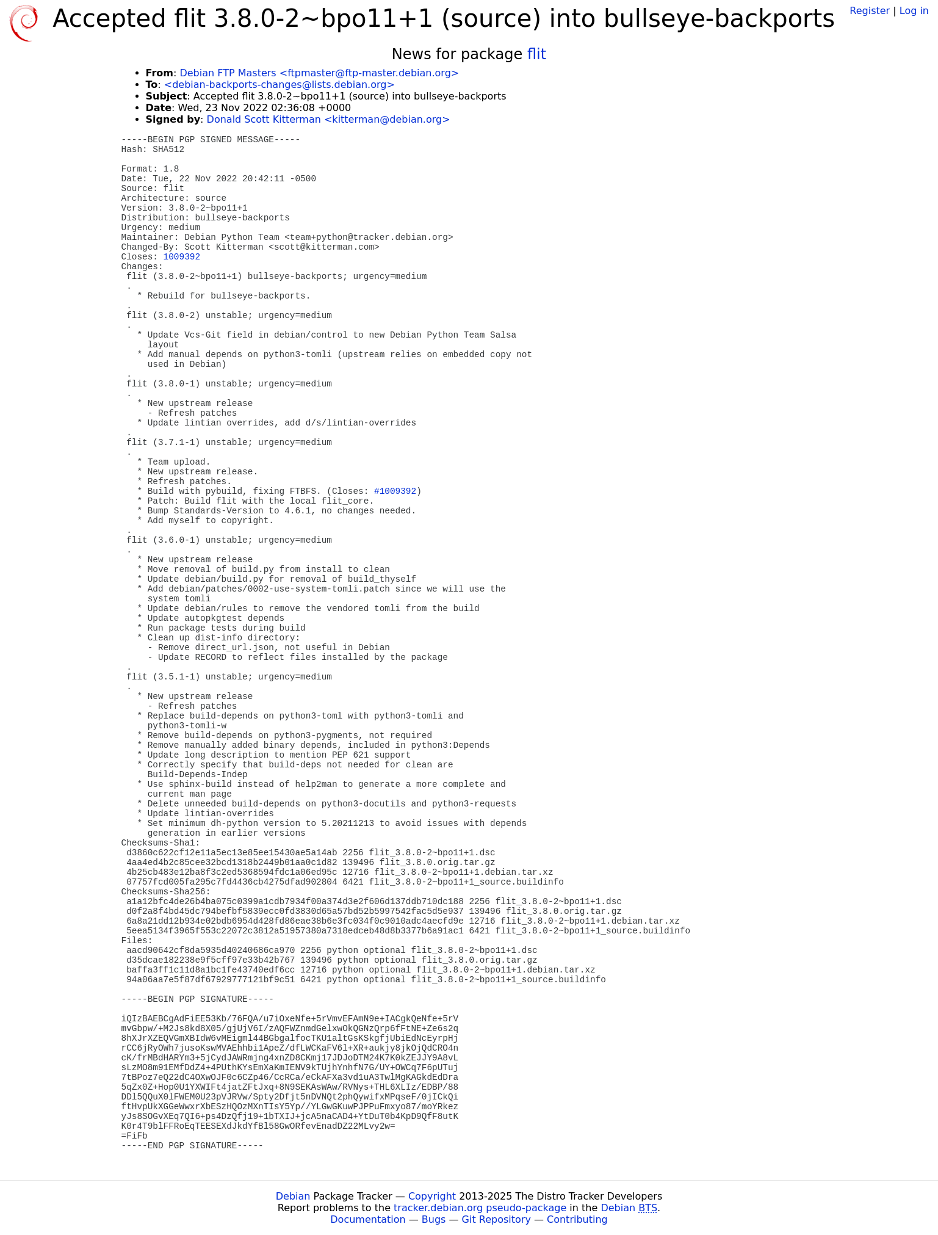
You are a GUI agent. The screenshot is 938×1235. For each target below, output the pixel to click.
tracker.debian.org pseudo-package (480, 1208)
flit (536, 54)
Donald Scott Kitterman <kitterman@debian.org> (328, 119)
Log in (914, 10)
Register (870, 10)
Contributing (577, 1219)
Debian (293, 1196)
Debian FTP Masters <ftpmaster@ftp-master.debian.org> (319, 73)
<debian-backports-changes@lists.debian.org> (279, 84)
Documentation (367, 1219)
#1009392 (395, 491)
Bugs (434, 1219)
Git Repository (496, 1219)
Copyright (432, 1196)
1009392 (182, 257)
